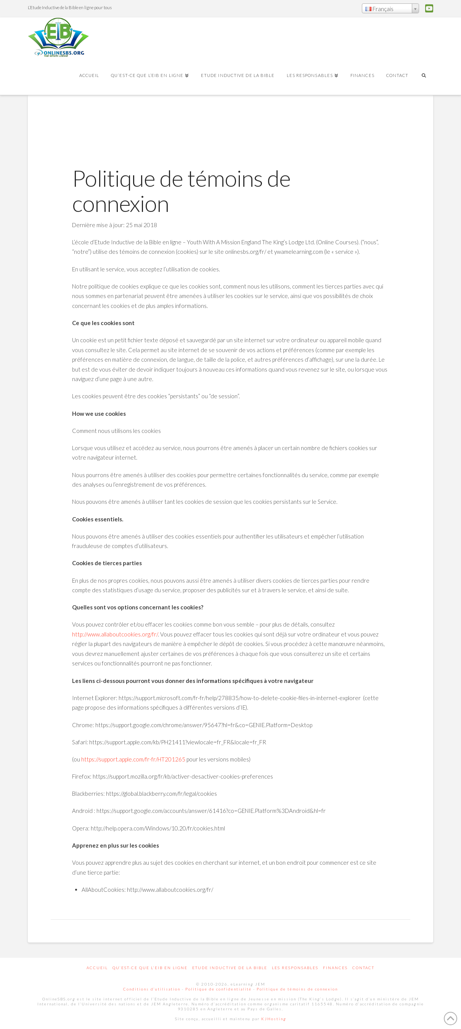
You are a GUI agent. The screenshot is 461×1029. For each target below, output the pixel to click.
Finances (335, 967)
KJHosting (273, 1018)
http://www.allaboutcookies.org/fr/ (115, 634)
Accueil (97, 967)
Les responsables (295, 967)
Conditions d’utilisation (151, 989)
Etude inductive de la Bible (229, 967)
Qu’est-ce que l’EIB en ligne (150, 967)
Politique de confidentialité (218, 989)
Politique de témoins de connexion (297, 989)
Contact (363, 967)
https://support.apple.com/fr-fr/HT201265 (133, 759)
